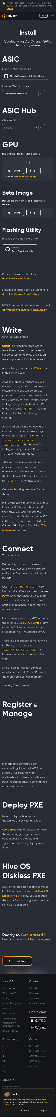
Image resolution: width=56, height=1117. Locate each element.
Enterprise (34, 1066)
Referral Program (11, 1003)
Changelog (35, 993)
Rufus (37, 368)
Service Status (10, 1031)
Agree (44, 1110)
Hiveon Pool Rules (38, 1051)
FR (3, 1061)
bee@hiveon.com (11, 1086)
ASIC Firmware (37, 1056)
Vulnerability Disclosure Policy (11, 1024)
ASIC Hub (34, 1061)
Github (33, 988)
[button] (7, 1094)
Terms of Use (9, 1018)
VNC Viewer (32, 622)
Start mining (17, 961)
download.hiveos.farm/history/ (21, 294)
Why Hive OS (9, 993)
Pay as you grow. (40, 939)
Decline (25, 1110)
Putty (5, 595)
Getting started (10, 988)
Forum (5, 1046)
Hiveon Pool (35, 1046)
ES (3, 1071)
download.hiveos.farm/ (16, 278)
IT (3, 1066)
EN (3, 1051)
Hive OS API (8, 1013)
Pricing (6, 998)
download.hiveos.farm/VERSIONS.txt (24, 309)
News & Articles (37, 1003)
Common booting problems (19, 489)
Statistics (34, 998)
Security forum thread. (16, 685)
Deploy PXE (15, 829)
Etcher (6, 345)
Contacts (7, 1008)
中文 (4, 1056)
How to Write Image (26, 176)
